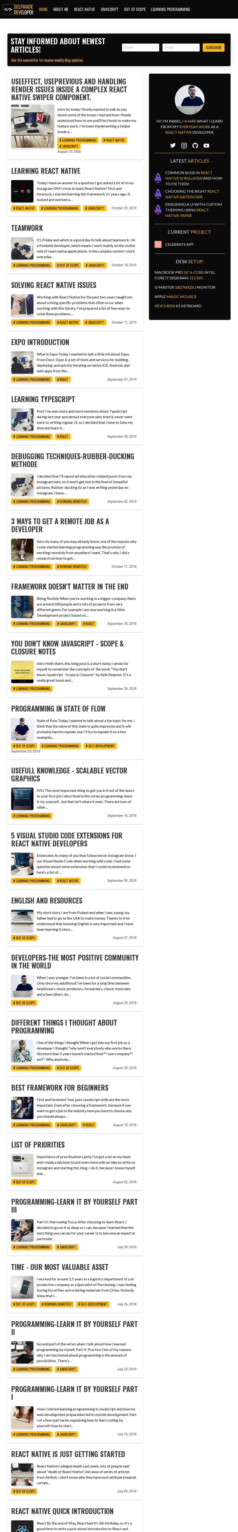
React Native (84, 9)
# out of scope (94, 246)
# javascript (143, 136)
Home (43, 9)
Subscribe (213, 47)
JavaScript (110, 9)
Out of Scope (135, 9)
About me (61, 9)
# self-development (126, 683)
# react (88, 351)
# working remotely (98, 464)
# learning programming (80, 136)
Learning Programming (170, 9)
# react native (116, 136)
